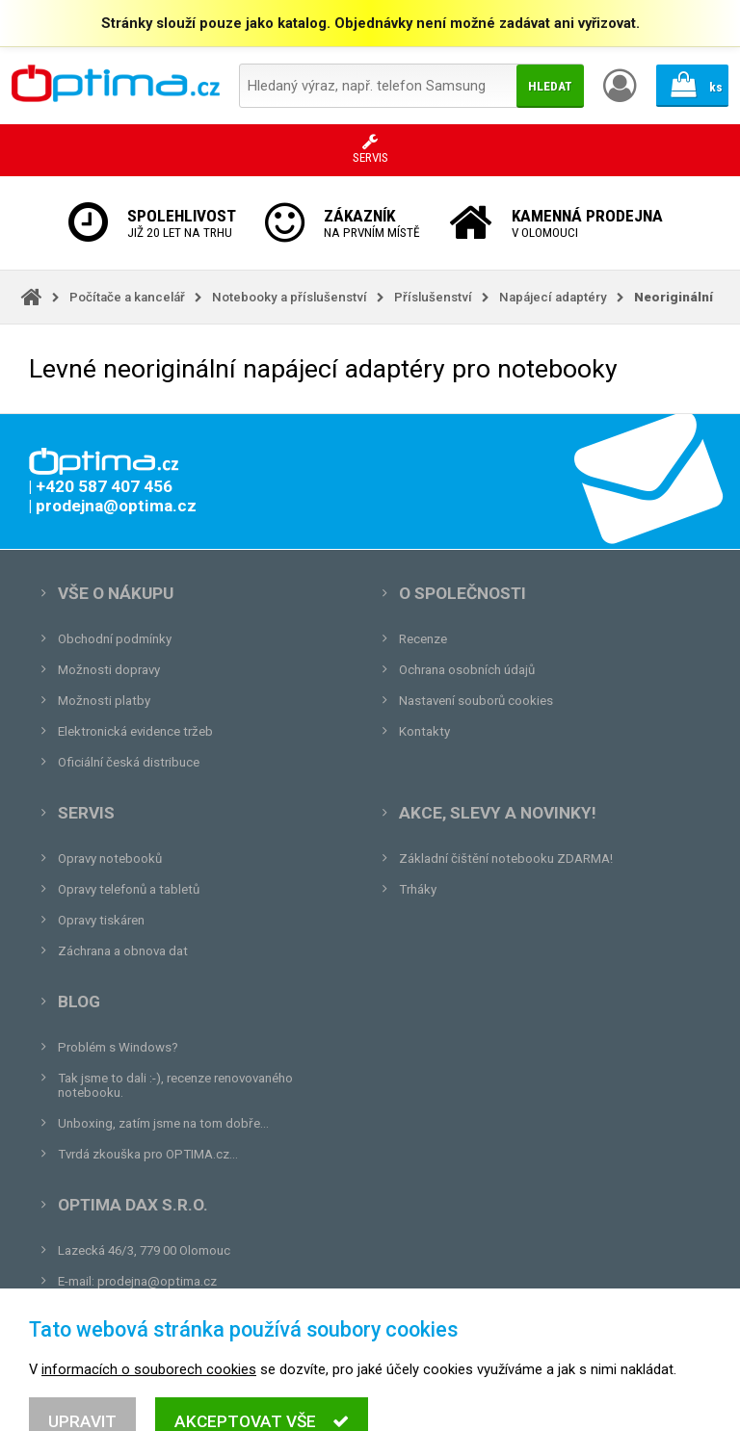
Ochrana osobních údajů (467, 670)
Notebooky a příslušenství (289, 297)
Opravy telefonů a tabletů (128, 889)
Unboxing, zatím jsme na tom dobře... (163, 1123)
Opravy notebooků (110, 858)
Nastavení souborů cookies (476, 700)
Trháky (417, 889)
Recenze (423, 639)
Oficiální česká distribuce (128, 762)
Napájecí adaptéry (553, 297)
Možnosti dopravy (109, 670)
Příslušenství (433, 297)
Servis (86, 812)
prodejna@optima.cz (157, 1281)
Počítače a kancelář (127, 297)
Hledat (550, 86)
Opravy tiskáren (101, 920)
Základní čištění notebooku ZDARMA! (506, 858)
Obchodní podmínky (115, 639)
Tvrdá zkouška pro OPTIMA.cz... (148, 1154)
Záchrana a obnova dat (123, 951)
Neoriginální (673, 297)
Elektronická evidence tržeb (135, 731)
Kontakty (424, 731)
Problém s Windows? (118, 1047)
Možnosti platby (104, 700)
